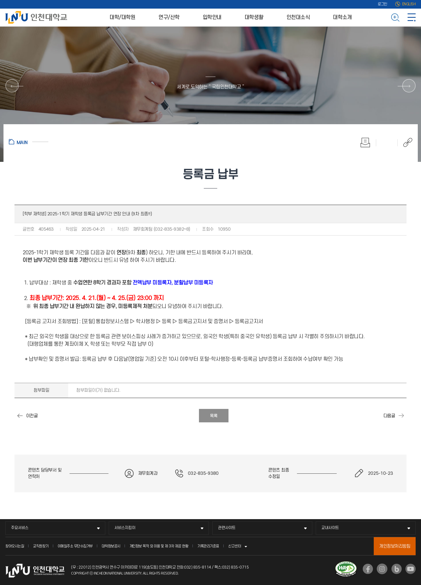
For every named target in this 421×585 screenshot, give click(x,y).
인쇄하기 (365, 142)
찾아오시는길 (14, 546)
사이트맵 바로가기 (412, 17)
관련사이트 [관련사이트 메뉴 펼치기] (226, 528)
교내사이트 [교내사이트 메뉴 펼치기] (330, 528)
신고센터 (234, 546)
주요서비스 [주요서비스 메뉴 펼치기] (19, 528)
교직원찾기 (41, 546)
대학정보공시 (111, 546)
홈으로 (28, 141)
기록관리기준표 (208, 546)
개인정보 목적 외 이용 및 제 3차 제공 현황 (158, 546)
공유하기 (405, 142)
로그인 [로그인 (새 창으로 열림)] (382, 4)
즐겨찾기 (387, 142)
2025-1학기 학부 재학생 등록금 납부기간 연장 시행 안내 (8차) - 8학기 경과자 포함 (19, 415)
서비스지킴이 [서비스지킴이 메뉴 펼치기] (124, 528)
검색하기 (395, 17)
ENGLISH (409, 4)
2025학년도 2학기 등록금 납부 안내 (401, 415)
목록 (213, 415)
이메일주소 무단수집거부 (75, 546)
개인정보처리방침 (394, 546)
